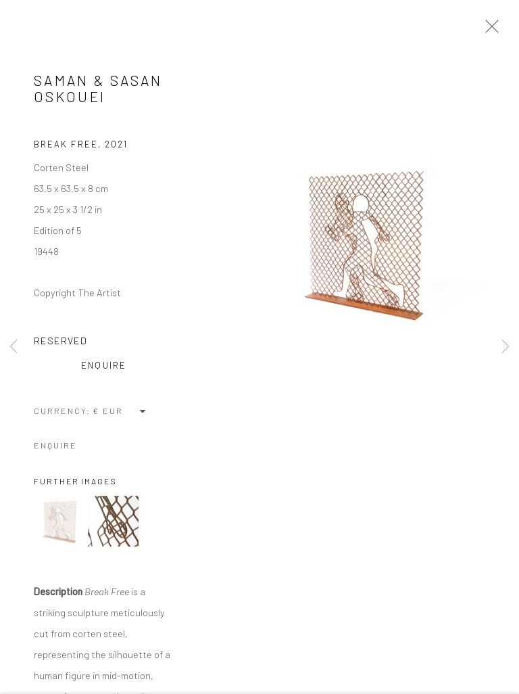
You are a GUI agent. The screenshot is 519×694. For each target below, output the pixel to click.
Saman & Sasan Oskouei (98, 90)
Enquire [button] (103, 367)
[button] (59, 523)
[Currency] (120, 412)
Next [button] (505, 347)
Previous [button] (13, 347)
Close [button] (488, 30)
